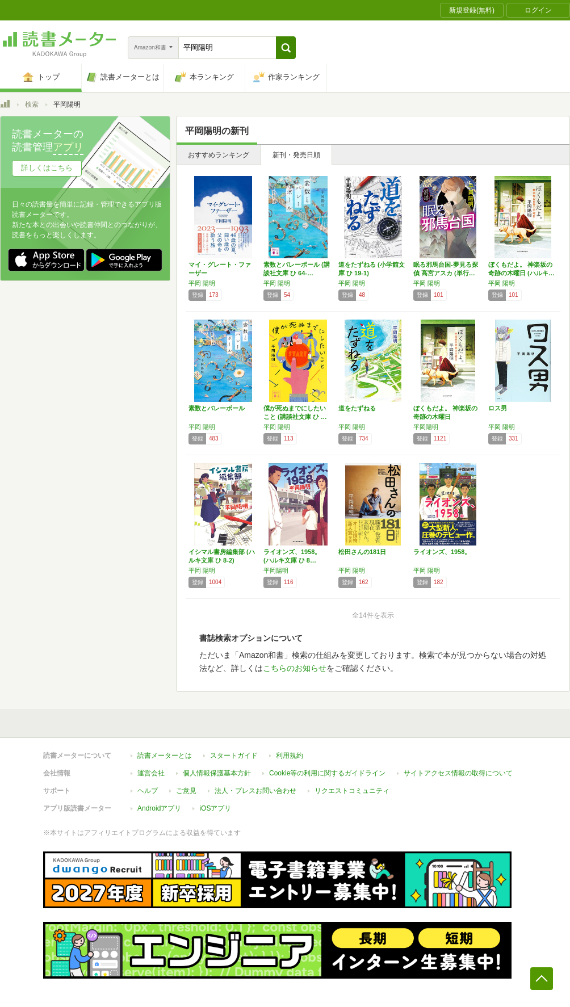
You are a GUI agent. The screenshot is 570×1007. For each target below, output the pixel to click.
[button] (286, 47)
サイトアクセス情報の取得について (458, 773)
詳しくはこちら (47, 167)
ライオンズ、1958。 (442, 551)
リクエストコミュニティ (352, 790)
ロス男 (497, 408)
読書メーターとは (164, 755)
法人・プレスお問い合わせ (255, 790)
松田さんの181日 (362, 551)
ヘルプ (147, 790)
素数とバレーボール (216, 408)
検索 (32, 104)
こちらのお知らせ (294, 668)
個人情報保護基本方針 (217, 773)
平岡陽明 (425, 426)
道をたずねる (357, 408)
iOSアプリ (215, 808)
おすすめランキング (218, 155)
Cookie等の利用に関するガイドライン (327, 773)
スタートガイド (234, 755)
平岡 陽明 (201, 283)
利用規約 (289, 755)
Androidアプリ (159, 808)
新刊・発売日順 (296, 155)
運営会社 (151, 773)
